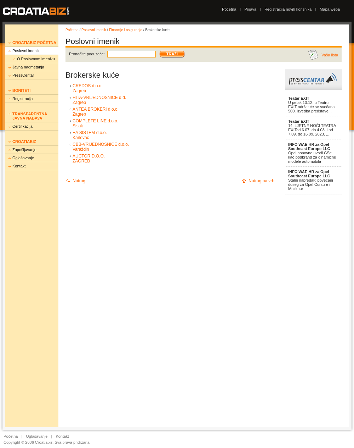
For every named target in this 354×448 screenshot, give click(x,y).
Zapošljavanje (24, 150)
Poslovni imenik (25, 51)
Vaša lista (329, 55)
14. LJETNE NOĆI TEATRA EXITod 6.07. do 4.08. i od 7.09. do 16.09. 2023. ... (312, 127)
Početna (229, 9)
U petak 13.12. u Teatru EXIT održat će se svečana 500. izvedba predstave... (311, 104)
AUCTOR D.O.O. (89, 156)
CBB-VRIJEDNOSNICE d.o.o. (101, 144)
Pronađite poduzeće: (87, 54)
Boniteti (21, 90)
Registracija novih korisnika (288, 9)
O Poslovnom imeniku (36, 59)
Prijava (250, 9)
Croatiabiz (24, 141)
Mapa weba (330, 9)
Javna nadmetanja (28, 67)
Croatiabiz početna (34, 42)
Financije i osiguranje (125, 30)
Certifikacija (22, 126)
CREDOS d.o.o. (88, 85)
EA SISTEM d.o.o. (90, 132)
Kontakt (18, 166)
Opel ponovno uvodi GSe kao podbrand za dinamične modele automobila (312, 153)
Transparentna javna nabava (29, 116)
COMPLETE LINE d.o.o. (95, 120)
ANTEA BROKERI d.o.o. (96, 109)
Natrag (79, 180)
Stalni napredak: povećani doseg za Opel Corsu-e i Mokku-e (310, 180)
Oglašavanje (23, 158)
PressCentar (23, 75)
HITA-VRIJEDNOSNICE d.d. (99, 97)
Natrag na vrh (261, 180)
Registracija (22, 98)
